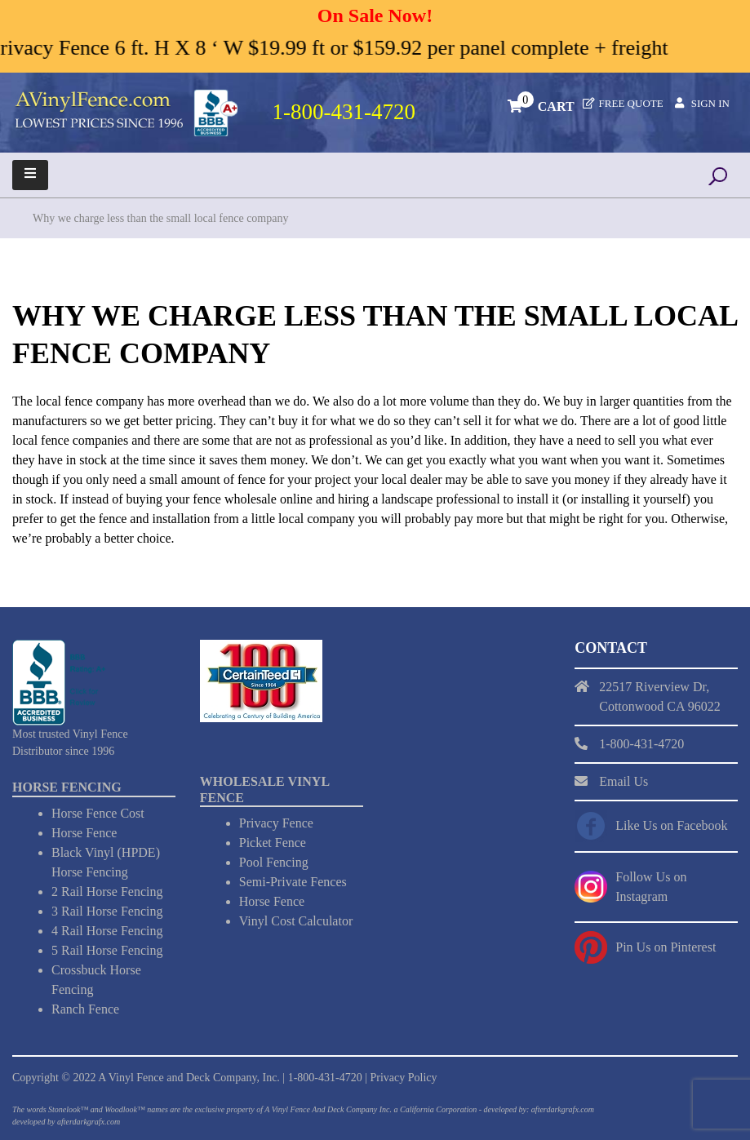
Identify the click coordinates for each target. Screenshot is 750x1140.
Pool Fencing (273, 862)
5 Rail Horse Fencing (106, 950)
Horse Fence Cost (97, 813)
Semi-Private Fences (293, 882)
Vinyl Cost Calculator (296, 921)
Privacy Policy (403, 1077)
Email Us (623, 781)
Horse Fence (84, 833)
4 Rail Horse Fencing (106, 931)
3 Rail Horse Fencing (106, 911)
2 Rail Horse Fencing (106, 891)
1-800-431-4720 (325, 1077)
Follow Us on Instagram (650, 886)
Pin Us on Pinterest (665, 947)
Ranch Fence (85, 1009)
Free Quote (631, 103)
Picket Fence (272, 842)
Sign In (710, 103)
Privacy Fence (276, 823)
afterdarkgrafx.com (88, 1121)
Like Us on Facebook (671, 825)
